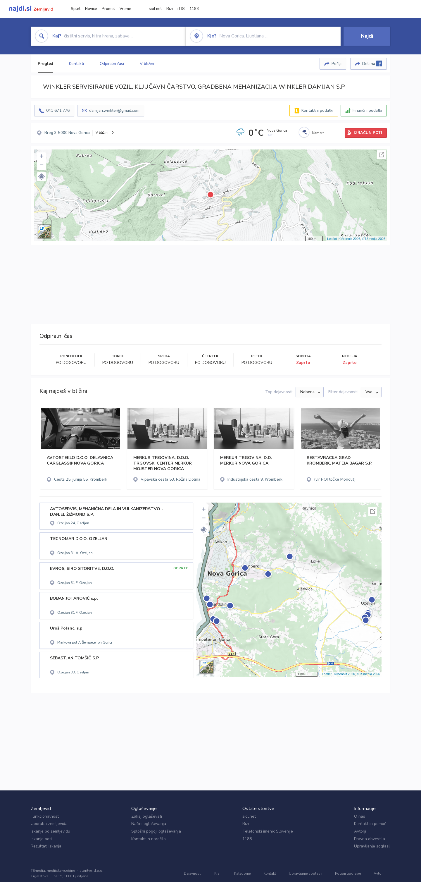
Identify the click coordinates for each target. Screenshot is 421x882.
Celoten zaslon (381, 154)
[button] (41, 176)
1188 (194, 8)
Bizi (169, 8)
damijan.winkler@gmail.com (114, 110)
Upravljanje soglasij (372, 846)
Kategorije (242, 873)
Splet (75, 8)
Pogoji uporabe (348, 873)
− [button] (42, 165)
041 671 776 (58, 110)
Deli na (372, 63)
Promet (108, 8)
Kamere (318, 132)
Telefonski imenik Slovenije (267, 831)
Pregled (45, 63)
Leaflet (332, 238)
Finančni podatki (367, 110)
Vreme (125, 8)
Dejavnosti (192, 873)
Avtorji (360, 831)
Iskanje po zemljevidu (50, 831)
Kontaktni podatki (317, 110)
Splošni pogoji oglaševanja (156, 831)
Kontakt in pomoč (370, 823)
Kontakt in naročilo (148, 839)
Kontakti (76, 63)
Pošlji (336, 63)
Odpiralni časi (112, 63)
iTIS (181, 8)
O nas (359, 816)
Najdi (367, 35)
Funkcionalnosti (45, 816)
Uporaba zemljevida (49, 823)
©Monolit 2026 (349, 238)
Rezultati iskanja (46, 846)
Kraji (217, 873)
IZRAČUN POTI (368, 132)
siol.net (155, 8)
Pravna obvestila (369, 839)
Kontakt (269, 873)
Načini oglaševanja (148, 823)
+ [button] (42, 156)
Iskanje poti (41, 839)
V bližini (147, 63)
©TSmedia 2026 (373, 238)
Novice (91, 8)
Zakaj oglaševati (146, 816)
